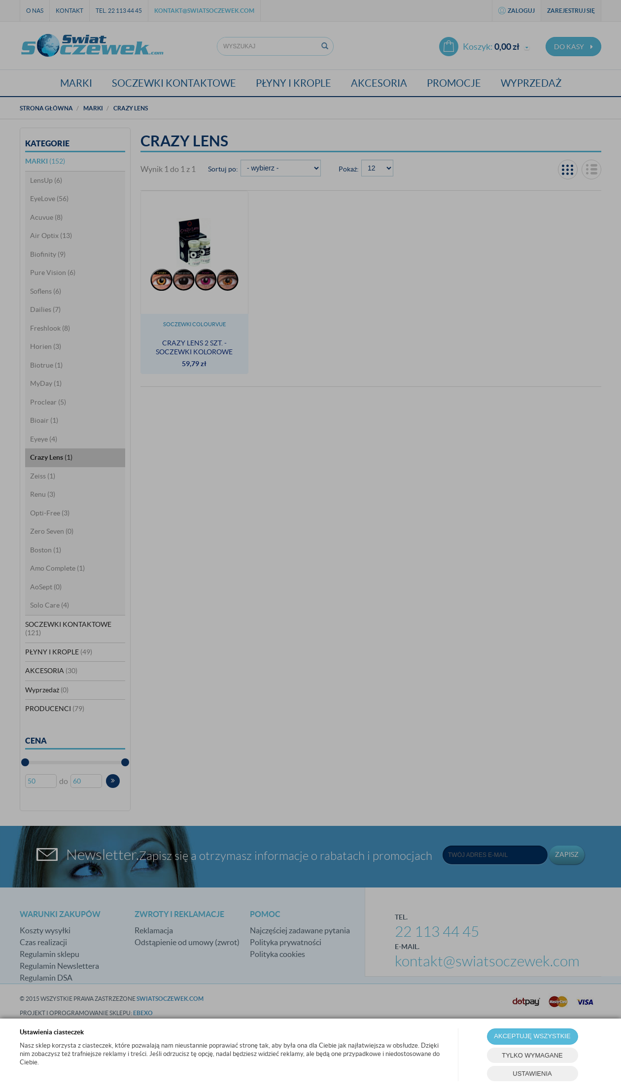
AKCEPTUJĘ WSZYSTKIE (532, 1036)
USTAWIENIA (532, 1073)
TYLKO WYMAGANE (532, 1055)
